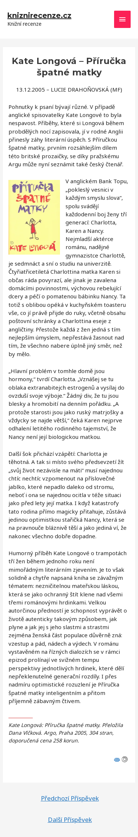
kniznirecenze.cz (39, 15)
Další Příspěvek (70, 819)
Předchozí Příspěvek (70, 798)
